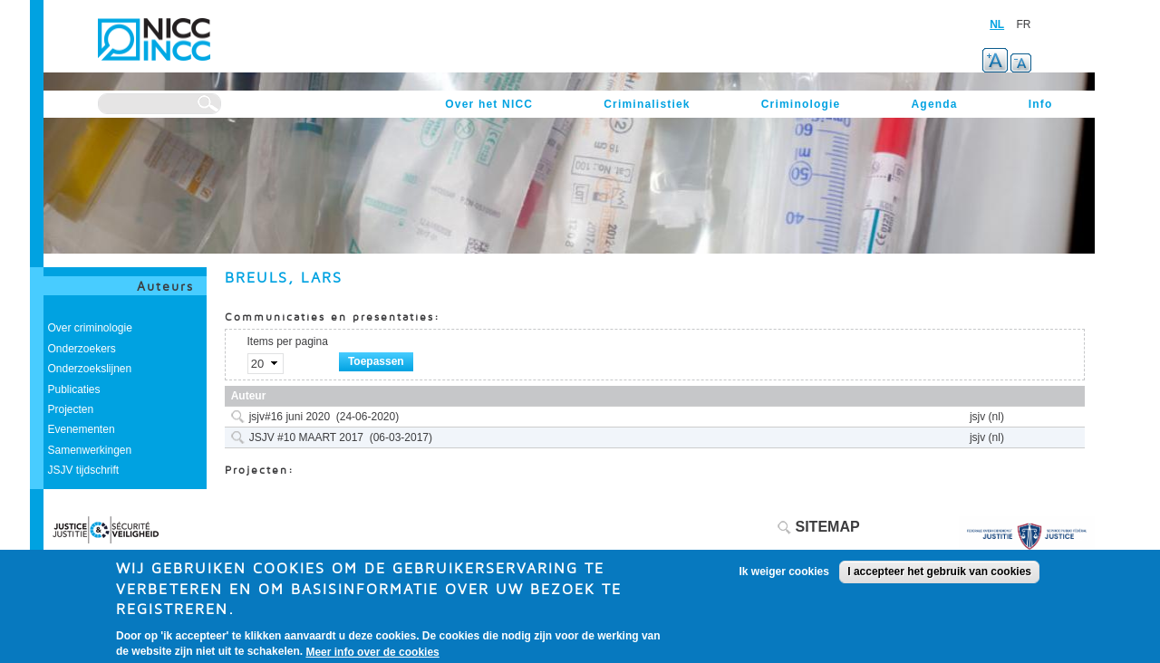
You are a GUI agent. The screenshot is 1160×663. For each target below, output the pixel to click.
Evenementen (81, 429)
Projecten (71, 409)
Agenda (934, 104)
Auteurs (165, 285)
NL (997, 24)
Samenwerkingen (90, 450)
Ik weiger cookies (784, 578)
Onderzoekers (82, 348)
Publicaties (74, 389)
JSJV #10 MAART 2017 (306, 437)
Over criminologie (90, 328)
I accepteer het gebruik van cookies (939, 578)
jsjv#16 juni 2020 (289, 416)
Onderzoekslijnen (90, 368)
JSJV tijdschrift (84, 470)
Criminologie (801, 104)
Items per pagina (287, 341)
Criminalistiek (647, 104)
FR (1024, 24)
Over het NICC (489, 104)
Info (1041, 104)
